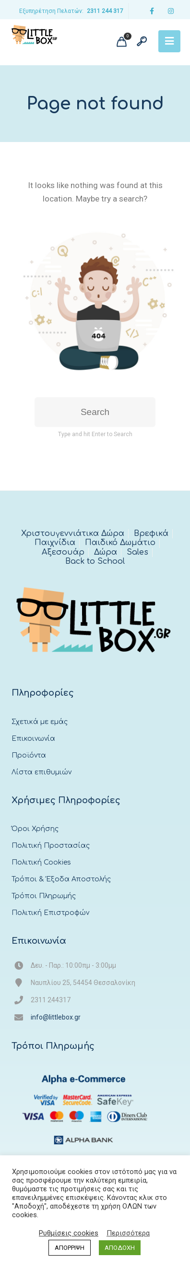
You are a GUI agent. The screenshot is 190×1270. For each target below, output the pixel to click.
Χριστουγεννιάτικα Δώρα (72, 533)
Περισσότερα (128, 1233)
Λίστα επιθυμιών (41, 772)
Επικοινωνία (33, 738)
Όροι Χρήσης (35, 828)
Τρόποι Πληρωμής (44, 896)
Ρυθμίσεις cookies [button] (68, 1233)
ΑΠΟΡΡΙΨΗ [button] (69, 1247)
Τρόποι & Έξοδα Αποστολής (61, 879)
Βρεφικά (151, 533)
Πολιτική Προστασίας (51, 845)
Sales (137, 552)
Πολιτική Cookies (41, 862)
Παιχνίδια (55, 542)
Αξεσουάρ (63, 552)
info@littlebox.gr (56, 1017)
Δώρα (105, 552)
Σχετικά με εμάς (40, 721)
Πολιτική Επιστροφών (50, 912)
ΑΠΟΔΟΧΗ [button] (120, 1247)
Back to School (95, 561)
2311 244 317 (105, 11)
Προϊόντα (29, 755)
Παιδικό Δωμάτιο (120, 542)
